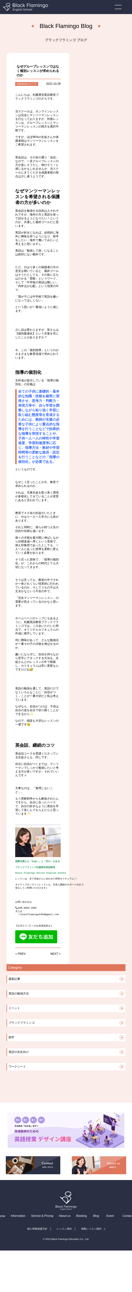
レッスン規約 (64, 1238)
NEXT (54, 963)
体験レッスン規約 (91, 1238)
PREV (22, 963)
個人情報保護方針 (37, 1238)
